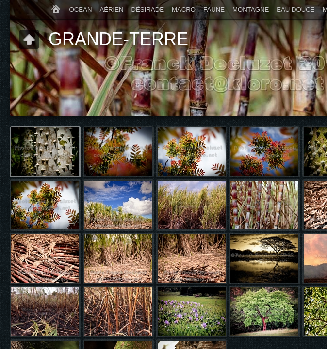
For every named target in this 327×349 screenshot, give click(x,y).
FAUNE (214, 9)
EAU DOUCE (295, 9)
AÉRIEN (111, 9)
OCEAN (80, 9)
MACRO (184, 9)
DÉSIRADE (147, 9)
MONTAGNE (250, 9)
